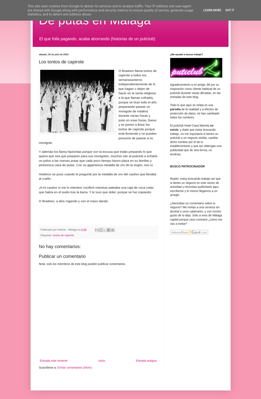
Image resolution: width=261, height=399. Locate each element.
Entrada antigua (146, 360)
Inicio (101, 360)
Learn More (212, 10)
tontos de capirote (63, 235)
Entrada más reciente (54, 360)
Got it (229, 10)
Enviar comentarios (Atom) (74, 367)
